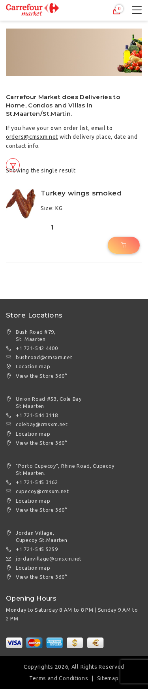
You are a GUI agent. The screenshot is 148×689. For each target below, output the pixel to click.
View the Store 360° (41, 376)
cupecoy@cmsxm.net (42, 491)
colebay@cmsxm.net (42, 424)
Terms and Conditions (58, 678)
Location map (33, 366)
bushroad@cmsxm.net (44, 357)
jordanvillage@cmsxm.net (49, 558)
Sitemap (108, 678)
